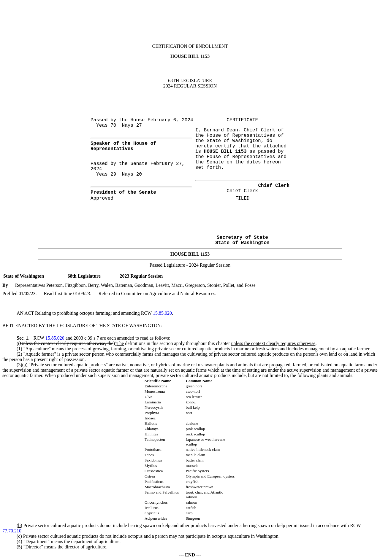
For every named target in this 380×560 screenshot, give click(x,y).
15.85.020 (162, 313)
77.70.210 (11, 530)
